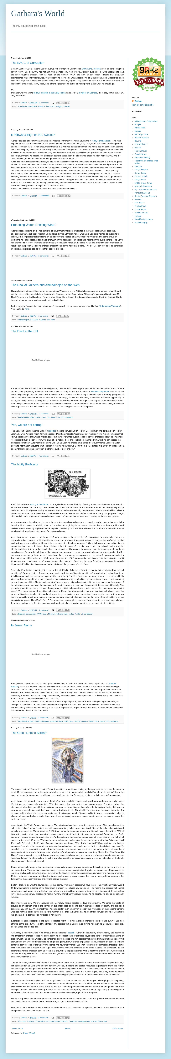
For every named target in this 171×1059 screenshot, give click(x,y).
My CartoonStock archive (146, 189)
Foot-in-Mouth (141, 151)
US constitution (67, 417)
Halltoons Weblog (142, 157)
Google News (141, 154)
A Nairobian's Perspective (146, 121)
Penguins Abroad (142, 193)
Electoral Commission (27, 614)
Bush (32, 417)
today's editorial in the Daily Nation (50, 93)
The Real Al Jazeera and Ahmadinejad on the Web (45, 285)
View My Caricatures (144, 219)
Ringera (59, 107)
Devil (44, 417)
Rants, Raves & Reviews (146, 196)
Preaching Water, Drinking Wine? (33, 225)
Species (94, 1021)
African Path (140, 128)
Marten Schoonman (143, 186)
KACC (52, 107)
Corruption (22, 107)
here (27, 309)
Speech (53, 417)
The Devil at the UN (24, 331)
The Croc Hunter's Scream (29, 733)
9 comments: (44, 456)
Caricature (22, 1021)
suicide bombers (81, 721)
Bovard (138, 141)
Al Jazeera (34, 320)
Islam (53, 320)
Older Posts (117, 1028)
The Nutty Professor (24, 464)
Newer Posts (17, 1028)
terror (97, 721)
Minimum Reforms (55, 614)
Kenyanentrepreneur (100, 391)
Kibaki (45, 614)
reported (52, 431)
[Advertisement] (67, 119)
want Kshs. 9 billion (91, 69)
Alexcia (138, 131)
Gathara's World (38, 13)
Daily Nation (32, 107)
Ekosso (138, 147)
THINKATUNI (140, 209)
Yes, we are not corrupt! (27, 425)
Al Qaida (42, 320)
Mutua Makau (69, 614)
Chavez (38, 417)
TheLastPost (140, 206)
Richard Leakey (84, 1021)
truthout (138, 216)
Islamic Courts (43, 107)
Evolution (64, 1021)
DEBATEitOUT (141, 144)
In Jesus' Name (21, 625)
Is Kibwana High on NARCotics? (33, 135)
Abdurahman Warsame (109, 306)
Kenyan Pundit (141, 176)
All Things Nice (141, 134)
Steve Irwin (102, 1021)
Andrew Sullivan (142, 138)
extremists (54, 721)
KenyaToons (140, 180)
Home (67, 1028)
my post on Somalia (88, 93)
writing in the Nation (39, 504)
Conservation (40, 1021)
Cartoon (30, 1021)
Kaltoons (138, 166)
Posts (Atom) (29, 1033)
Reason (138, 199)
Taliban (91, 721)
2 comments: (44, 196)
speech (71, 933)
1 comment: (44, 103)
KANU (39, 614)
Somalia (66, 107)
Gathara (138, 101)
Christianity (44, 721)
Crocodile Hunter (53, 1021)
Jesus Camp (68, 721)
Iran (48, 320)
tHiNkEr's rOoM (141, 213)
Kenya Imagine (141, 170)
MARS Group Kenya (143, 183)
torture (102, 721)
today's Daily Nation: (101, 141)
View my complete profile (143, 105)
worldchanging (141, 222)
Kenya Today (140, 173)
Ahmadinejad (23, 320)
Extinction (73, 1021)
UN (59, 417)
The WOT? (140, 203)
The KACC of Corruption (27, 63)
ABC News (22, 721)
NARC (77, 614)
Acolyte (138, 124)
